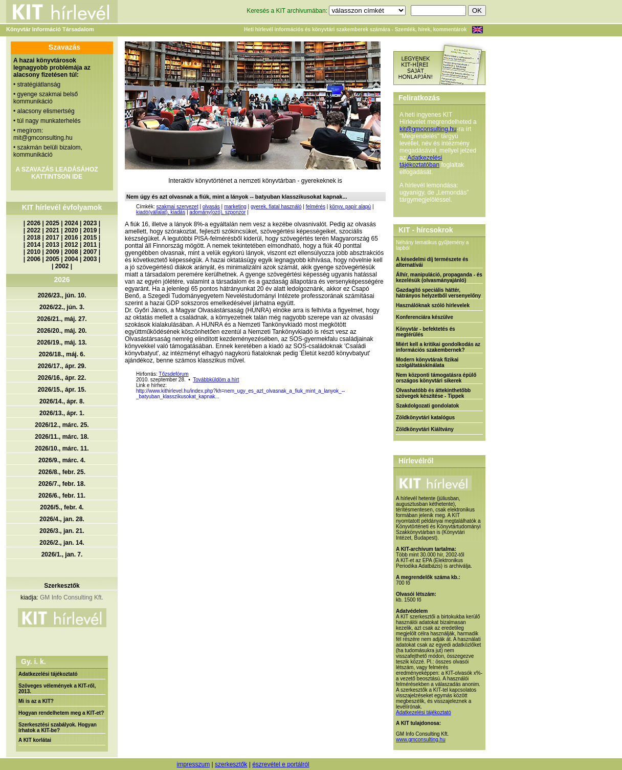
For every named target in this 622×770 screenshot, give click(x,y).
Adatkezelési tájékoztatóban (420, 161)
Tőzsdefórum (173, 374)
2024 (71, 223)
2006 (34, 259)
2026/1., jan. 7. (62, 554)
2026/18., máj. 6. (62, 354)
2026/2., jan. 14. (61, 542)
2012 (71, 244)
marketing (235, 206)
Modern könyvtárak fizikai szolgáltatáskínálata (427, 362)
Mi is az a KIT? (36, 701)
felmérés (315, 206)
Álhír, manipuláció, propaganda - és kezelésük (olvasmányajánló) (439, 277)
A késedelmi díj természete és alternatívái (432, 262)
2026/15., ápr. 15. (62, 389)
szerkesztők (231, 764)
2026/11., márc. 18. (61, 436)
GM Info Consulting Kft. (71, 597)
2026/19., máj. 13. (61, 342)
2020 (71, 230)
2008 (71, 251)
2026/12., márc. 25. (61, 425)
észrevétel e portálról (280, 764)
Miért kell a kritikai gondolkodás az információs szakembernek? (438, 347)
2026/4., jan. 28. (61, 519)
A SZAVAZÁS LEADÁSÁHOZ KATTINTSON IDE (56, 173)
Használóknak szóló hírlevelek (433, 305)
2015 (90, 237)
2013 (52, 244)
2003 (90, 259)
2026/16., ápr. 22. (62, 377)
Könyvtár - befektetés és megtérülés (425, 331)
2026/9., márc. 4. (61, 460)
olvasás (211, 206)
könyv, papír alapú (350, 206)
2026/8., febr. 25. (61, 472)
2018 (34, 237)
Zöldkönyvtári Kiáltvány (425, 429)
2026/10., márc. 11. (61, 448)
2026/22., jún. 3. (61, 307)
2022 (34, 230)
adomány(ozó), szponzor (217, 212)
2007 (90, 251)
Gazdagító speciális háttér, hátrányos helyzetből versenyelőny (438, 292)
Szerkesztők (61, 585)
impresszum (193, 764)
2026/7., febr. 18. (61, 483)
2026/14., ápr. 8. (61, 401)
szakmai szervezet (177, 206)
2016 (71, 237)
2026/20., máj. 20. (61, 330)
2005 (52, 259)
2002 (62, 266)
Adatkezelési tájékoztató (48, 674)
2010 (34, 251)
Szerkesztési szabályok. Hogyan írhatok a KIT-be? (57, 727)
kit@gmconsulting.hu (428, 129)
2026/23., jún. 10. (62, 295)
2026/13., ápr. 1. (61, 413)
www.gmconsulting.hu (421, 739)
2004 (71, 259)
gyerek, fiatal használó (276, 206)
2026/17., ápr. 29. (62, 366)
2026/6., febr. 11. (61, 495)
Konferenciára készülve (424, 317)
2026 (34, 223)
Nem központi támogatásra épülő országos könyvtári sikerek (436, 377)
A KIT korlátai (34, 740)
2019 (90, 230)
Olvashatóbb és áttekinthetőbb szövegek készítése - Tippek (433, 393)
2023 (90, 223)
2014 (34, 244)
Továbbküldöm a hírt (216, 379)
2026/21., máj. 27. (61, 319)
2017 (52, 237)
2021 (52, 230)
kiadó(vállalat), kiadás (160, 212)
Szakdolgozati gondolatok (427, 406)
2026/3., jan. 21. (61, 530)
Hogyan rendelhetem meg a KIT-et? (61, 713)
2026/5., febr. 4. (61, 507)
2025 (52, 223)
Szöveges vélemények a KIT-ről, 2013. (57, 688)
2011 (90, 244)
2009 (52, 251)
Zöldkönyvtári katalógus (425, 417)
